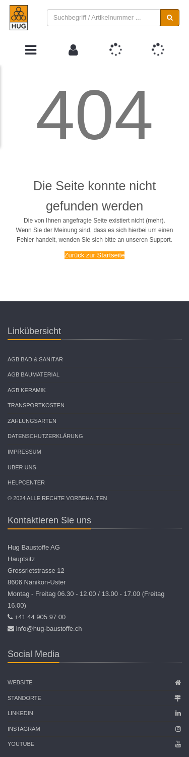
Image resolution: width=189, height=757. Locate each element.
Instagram (24, 729)
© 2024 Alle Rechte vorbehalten (57, 498)
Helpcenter (26, 482)
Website (20, 682)
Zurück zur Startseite (95, 255)
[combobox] (104, 18)
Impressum (24, 452)
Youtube (21, 744)
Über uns (22, 467)
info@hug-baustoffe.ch (49, 628)
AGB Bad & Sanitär (35, 359)
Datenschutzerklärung (45, 436)
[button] (73, 50)
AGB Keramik (27, 390)
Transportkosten (36, 405)
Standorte (24, 698)
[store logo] (19, 17)
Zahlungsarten (32, 421)
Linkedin (20, 713)
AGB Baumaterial (33, 374)
